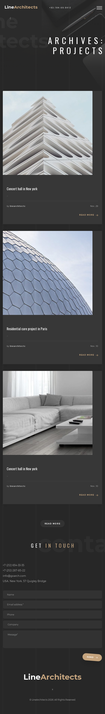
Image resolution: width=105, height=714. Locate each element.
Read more (86, 215)
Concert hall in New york (22, 188)
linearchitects (17, 206)
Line (21, 7)
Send (92, 657)
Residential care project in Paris (27, 328)
